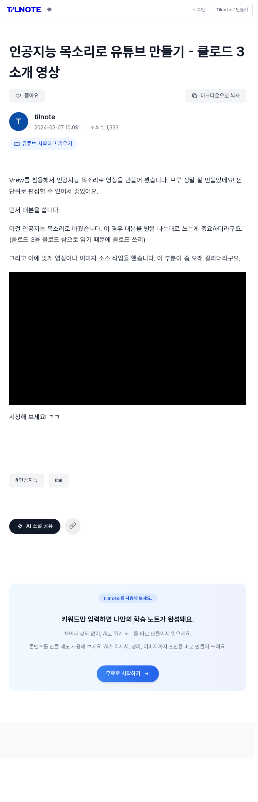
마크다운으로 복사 (215, 95)
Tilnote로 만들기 (232, 9)
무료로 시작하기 (128, 673)
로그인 (199, 9)
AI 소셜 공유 (35, 526)
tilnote (44, 117)
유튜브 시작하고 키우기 (43, 143)
